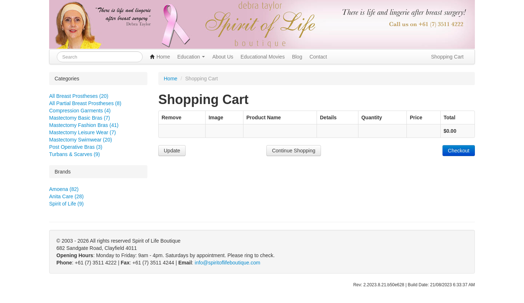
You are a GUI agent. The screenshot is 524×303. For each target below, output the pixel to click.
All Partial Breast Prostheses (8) (85, 103)
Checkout (458, 151)
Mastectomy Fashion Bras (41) (84, 125)
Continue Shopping (293, 151)
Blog (297, 57)
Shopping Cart (447, 57)
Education (191, 57)
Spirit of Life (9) (66, 204)
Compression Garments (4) (80, 110)
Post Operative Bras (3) (75, 147)
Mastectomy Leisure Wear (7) (82, 132)
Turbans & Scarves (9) (74, 154)
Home (160, 57)
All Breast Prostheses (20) (78, 96)
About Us (222, 57)
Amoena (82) (64, 189)
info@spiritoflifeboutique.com (227, 263)
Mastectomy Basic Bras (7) (79, 118)
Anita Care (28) (66, 196)
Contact (318, 57)
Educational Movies (263, 57)
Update (172, 151)
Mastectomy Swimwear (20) (80, 140)
